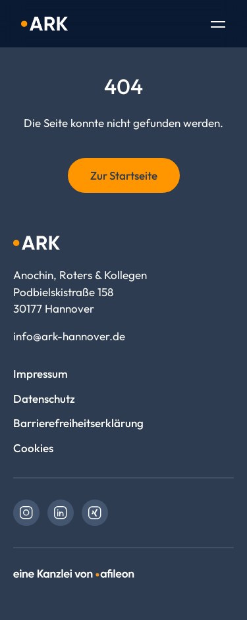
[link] (26, 513)
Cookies (33, 448)
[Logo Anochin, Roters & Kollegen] (44, 24)
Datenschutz (44, 398)
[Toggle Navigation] (218, 26)
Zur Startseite (123, 175)
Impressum (40, 373)
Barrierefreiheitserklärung (78, 423)
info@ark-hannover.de (69, 336)
